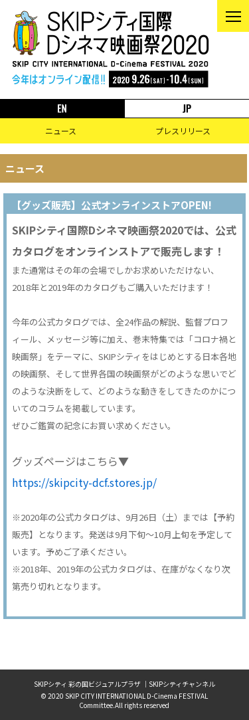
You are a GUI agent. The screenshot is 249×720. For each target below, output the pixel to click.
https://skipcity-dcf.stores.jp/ (84, 482)
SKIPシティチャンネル (182, 684)
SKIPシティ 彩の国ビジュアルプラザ (87, 684)
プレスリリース (182, 130)
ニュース (60, 130)
